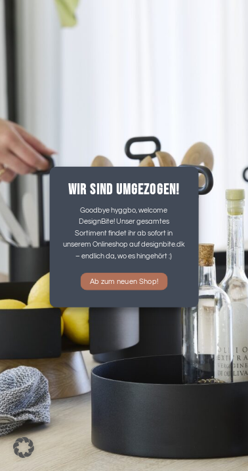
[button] (23, 447)
